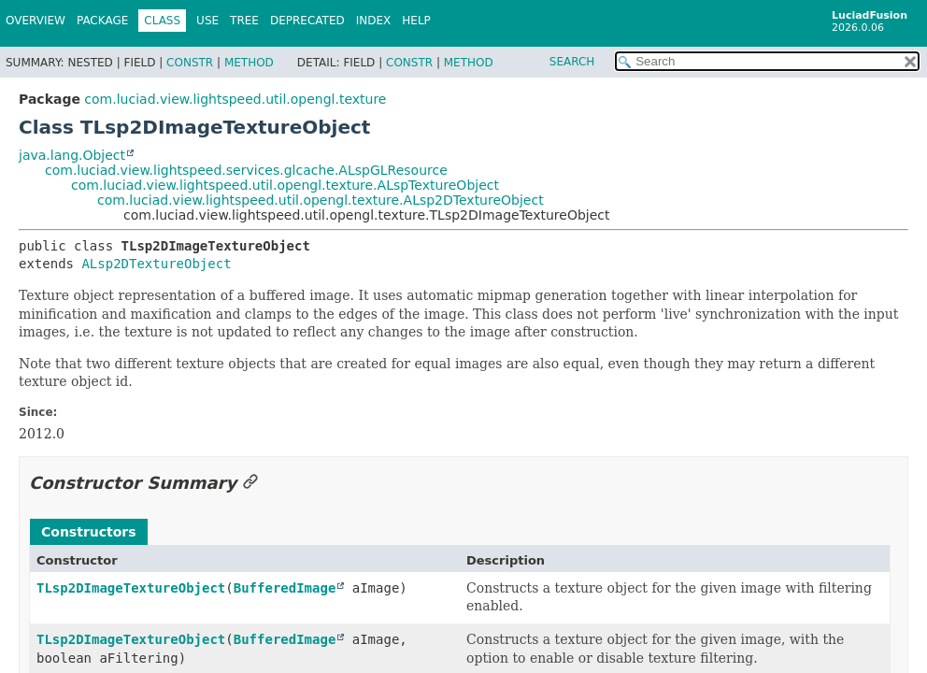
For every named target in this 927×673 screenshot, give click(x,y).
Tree (244, 20)
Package (102, 20)
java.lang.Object (72, 155)
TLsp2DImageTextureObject (130, 587)
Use (207, 20)
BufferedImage (285, 587)
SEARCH (572, 61)
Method (249, 62)
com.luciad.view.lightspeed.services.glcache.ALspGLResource (246, 170)
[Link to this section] (250, 483)
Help (416, 20)
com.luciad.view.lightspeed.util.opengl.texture (235, 99)
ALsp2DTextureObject (156, 263)
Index (374, 20)
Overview (35, 20)
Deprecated (307, 20)
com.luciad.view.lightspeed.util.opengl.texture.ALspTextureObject (285, 185)
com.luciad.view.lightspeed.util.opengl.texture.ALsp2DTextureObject (320, 200)
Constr (189, 62)
